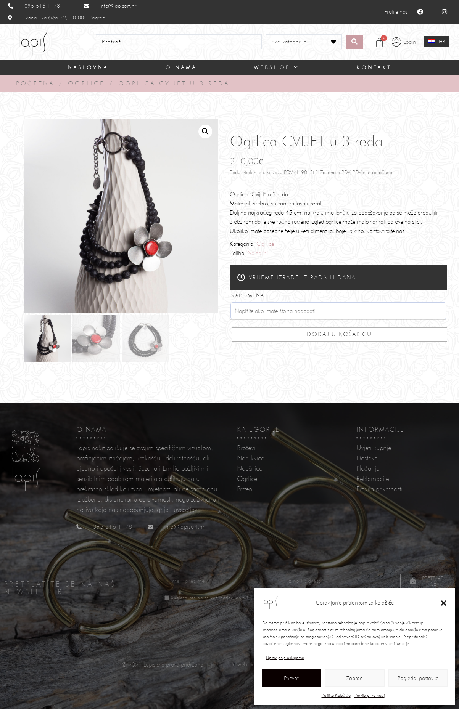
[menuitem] (436, 41)
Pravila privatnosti (369, 695)
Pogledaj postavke (418, 678)
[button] (444, 603)
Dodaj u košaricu (339, 334)
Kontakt (374, 67)
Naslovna (88, 67)
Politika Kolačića (336, 695)
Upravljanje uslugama (285, 657)
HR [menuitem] (442, 41)
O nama (181, 67)
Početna (35, 83)
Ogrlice (86, 83)
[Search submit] (354, 42)
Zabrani (355, 678)
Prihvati (292, 678)
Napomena (247, 295)
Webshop (277, 67)
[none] (437, 42)
